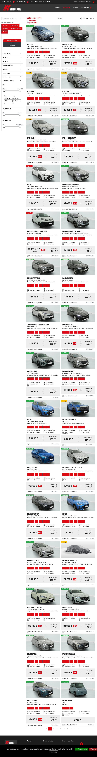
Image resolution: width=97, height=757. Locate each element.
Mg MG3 (5, 25)
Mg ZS (4, 32)
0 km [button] (12, 43)
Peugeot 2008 (14, 25)
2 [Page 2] (53, 729)
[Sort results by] (72, 18)
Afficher (85, 18)
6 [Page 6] (67, 729)
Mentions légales (48, 741)
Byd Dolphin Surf (16, 28)
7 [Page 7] (71, 729)
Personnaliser (53, 752)
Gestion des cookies (68, 741)
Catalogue (66, 8)
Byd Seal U (6, 28)
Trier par (59, 18)
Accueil (57, 8)
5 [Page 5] (64, 729)
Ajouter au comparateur (35, 69)
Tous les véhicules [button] (12, 40)
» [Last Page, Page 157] (78, 729)
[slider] (4, 91)
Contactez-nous (6, 1)
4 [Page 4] (60, 729)
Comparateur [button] (86, 8)
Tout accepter (81, 749)
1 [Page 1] (49, 729)
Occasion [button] (12, 45)
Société (75, 8)
